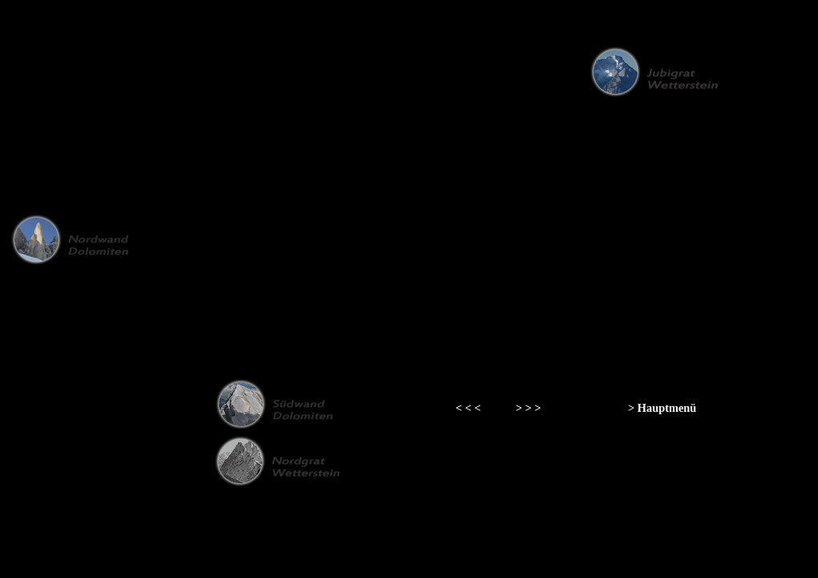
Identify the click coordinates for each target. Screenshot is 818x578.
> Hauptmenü (662, 407)
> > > (528, 407)
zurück (53, 28)
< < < (468, 407)
